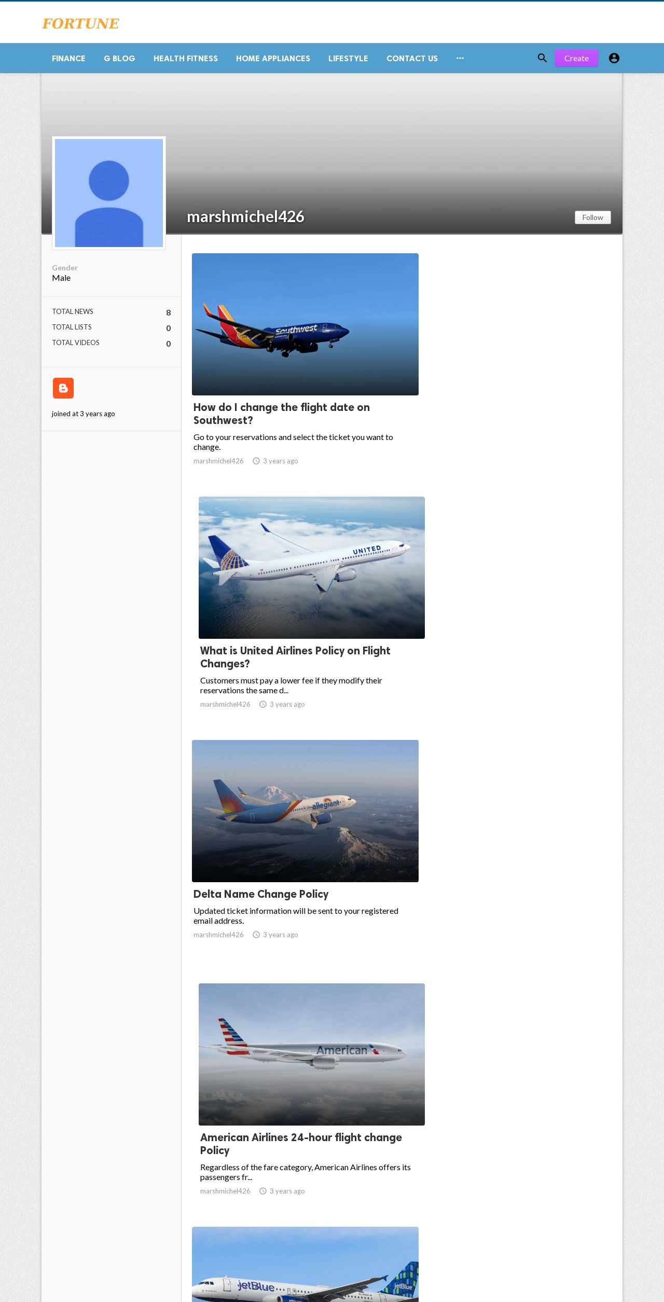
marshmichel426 (246, 220)
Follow (593, 221)
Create (576, 62)
